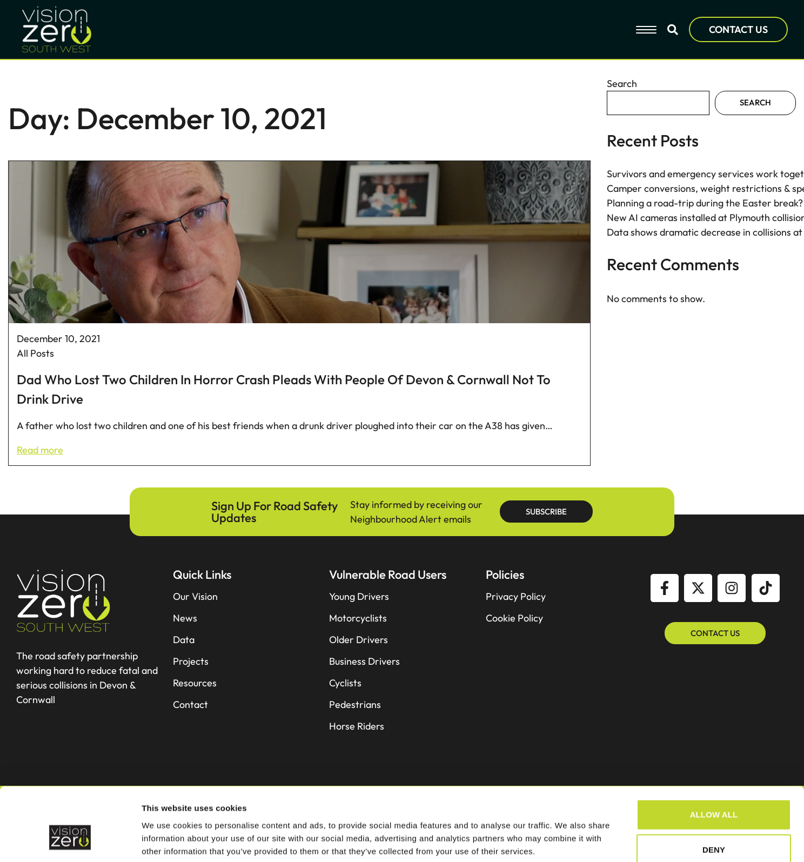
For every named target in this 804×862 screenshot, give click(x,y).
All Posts (35, 353)
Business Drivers (364, 661)
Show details (567, 780)
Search (622, 83)
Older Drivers (358, 639)
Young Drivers (359, 596)
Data (184, 639)
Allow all (714, 694)
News (185, 618)
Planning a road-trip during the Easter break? (705, 203)
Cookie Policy (514, 618)
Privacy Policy (516, 596)
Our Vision (195, 596)
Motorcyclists (358, 618)
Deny (713, 730)
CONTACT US (738, 29)
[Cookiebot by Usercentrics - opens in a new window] (70, 780)
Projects (191, 661)
